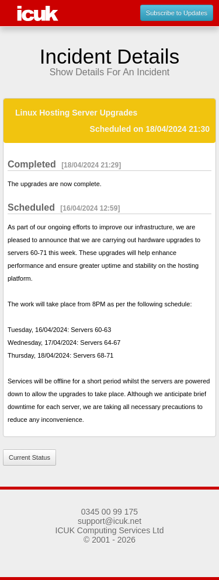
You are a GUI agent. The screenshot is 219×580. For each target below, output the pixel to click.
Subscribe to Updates (176, 12)
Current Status (29, 457)
